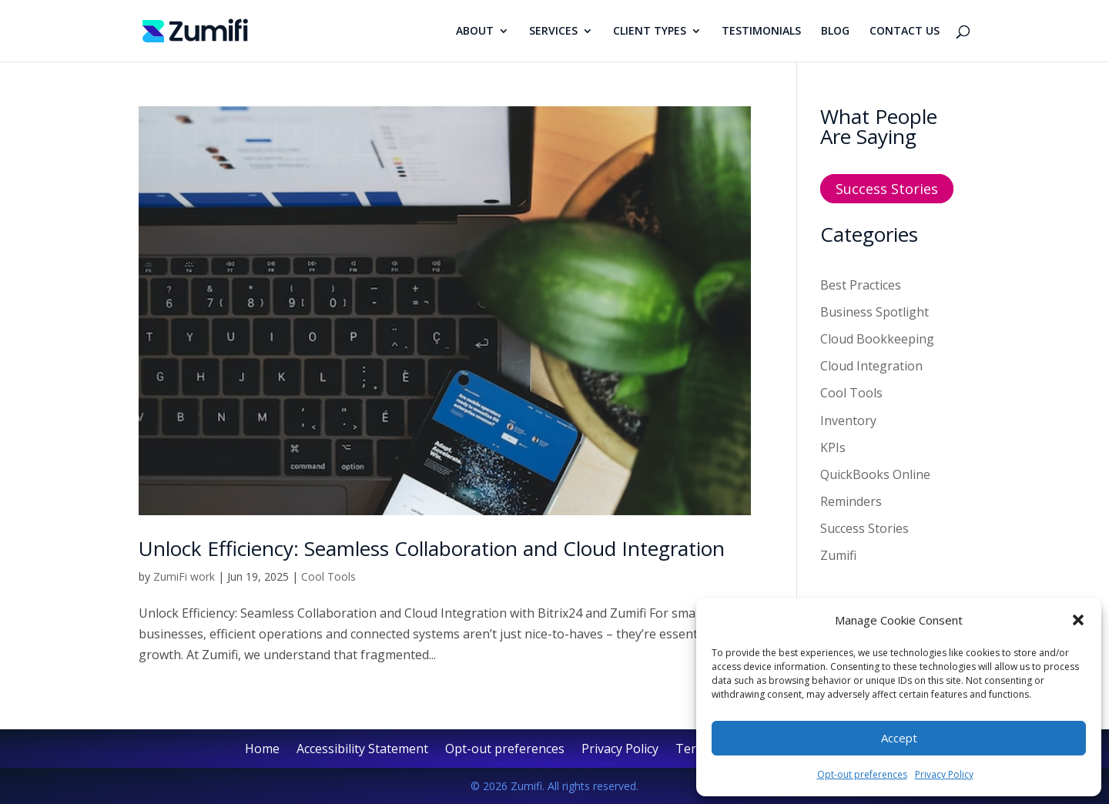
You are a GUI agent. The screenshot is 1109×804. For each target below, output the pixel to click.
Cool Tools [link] (328, 576)
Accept (899, 737)
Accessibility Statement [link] (362, 750)
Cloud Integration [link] (871, 365)
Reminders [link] (851, 501)
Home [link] (262, 750)
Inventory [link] (848, 420)
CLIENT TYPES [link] (649, 31)
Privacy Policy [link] (944, 774)
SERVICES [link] (553, 31)
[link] (195, 29)
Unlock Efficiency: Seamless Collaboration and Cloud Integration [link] (432, 548)
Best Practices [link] (860, 284)
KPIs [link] (833, 447)
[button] (1078, 620)
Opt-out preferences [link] (862, 774)
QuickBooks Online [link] (875, 474)
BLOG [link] (835, 31)
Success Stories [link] (864, 528)
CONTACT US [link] (904, 31)
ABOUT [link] (475, 31)
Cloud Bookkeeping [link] (877, 338)
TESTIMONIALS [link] (761, 31)
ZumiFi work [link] (184, 576)
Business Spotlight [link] (874, 311)
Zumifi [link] (838, 555)
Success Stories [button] (887, 188)
